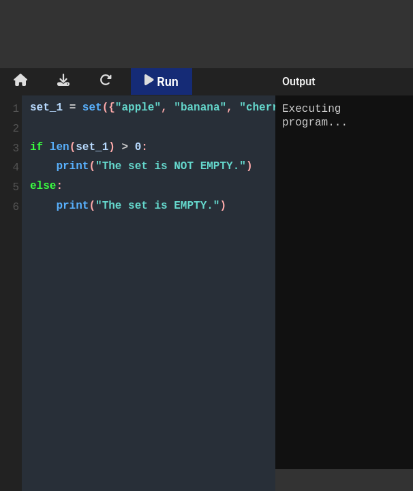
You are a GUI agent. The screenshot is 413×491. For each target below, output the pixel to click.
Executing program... (344, 282)
